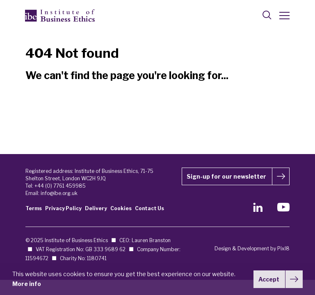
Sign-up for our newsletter (226, 176)
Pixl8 (283, 248)
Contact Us (149, 208)
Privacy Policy (63, 208)
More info (26, 283)
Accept (268, 279)
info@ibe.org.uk (59, 193)
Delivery (96, 208)
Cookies (121, 208)
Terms (33, 208)
